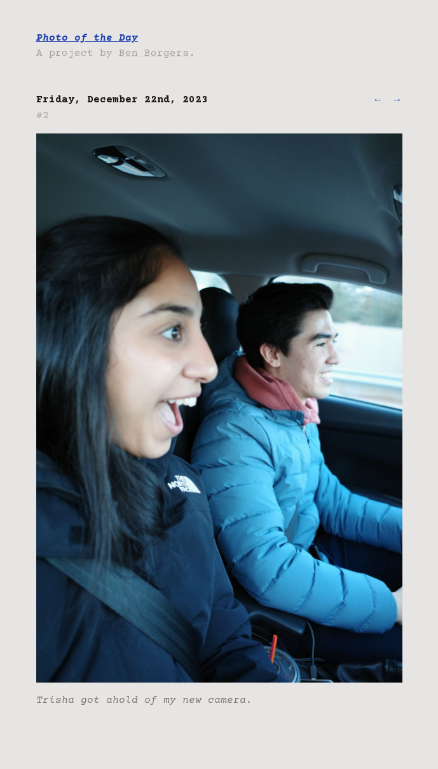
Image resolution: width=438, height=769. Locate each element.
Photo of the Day (87, 38)
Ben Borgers (154, 53)
